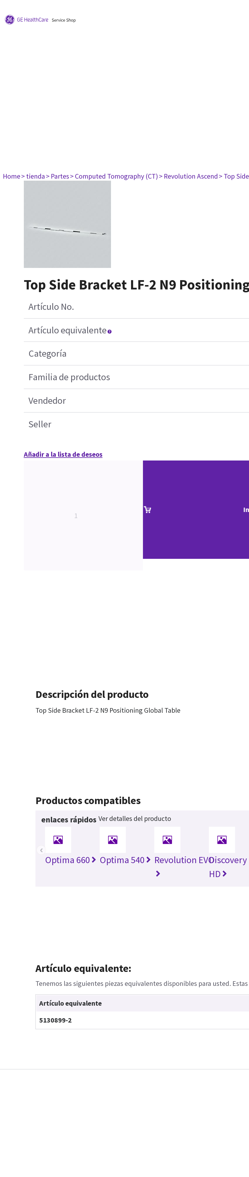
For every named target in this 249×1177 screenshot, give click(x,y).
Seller (39, 424)
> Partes (57, 176)
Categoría (47, 353)
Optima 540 (125, 860)
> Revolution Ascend (188, 176)
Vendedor (47, 400)
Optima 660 (70, 860)
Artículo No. (51, 306)
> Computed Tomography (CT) (114, 176)
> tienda (33, 176)
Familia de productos (69, 377)
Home (11, 176)
